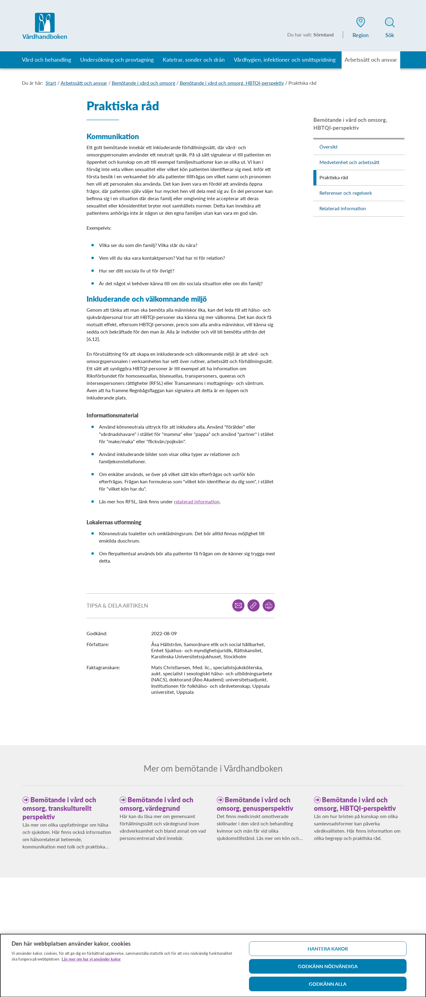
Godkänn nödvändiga (328, 968)
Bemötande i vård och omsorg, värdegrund (156, 804)
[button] (360, 28)
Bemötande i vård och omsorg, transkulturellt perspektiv (59, 808)
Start (51, 83)
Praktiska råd (302, 83)
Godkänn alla (327, 986)
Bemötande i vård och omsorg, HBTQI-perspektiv (232, 83)
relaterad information (197, 501)
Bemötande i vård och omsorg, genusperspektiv (255, 804)
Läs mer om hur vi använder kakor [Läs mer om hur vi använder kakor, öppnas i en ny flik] (91, 961)
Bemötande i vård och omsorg (143, 83)
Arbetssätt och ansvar (84, 83)
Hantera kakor (328, 951)
